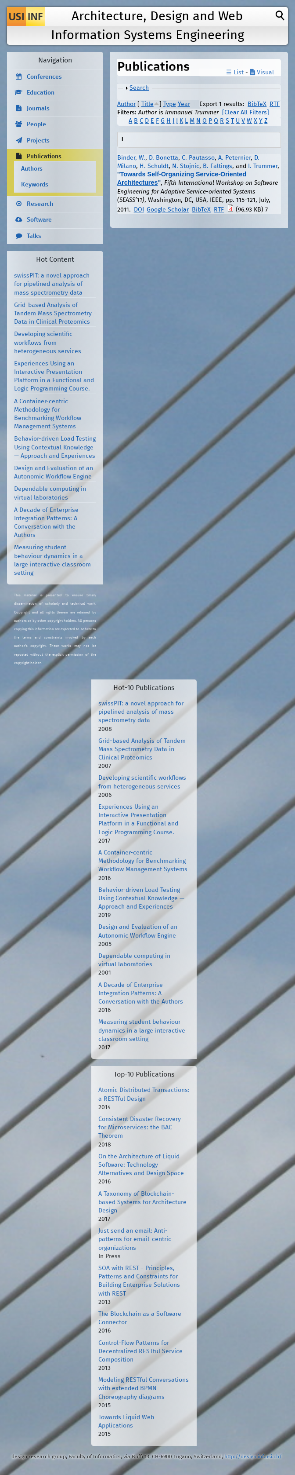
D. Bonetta (163, 158)
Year (184, 104)
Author (126, 104)
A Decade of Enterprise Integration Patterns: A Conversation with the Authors (140, 993)
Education (40, 93)
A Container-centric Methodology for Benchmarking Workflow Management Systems (142, 861)
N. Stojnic (185, 166)
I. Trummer (262, 166)
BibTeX (257, 104)
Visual (262, 72)
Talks (34, 236)
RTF (275, 104)
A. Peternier (234, 158)
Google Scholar (168, 210)
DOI (139, 210)
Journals (38, 109)
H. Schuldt (154, 166)
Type (169, 104)
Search (139, 88)
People (36, 124)
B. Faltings (217, 166)
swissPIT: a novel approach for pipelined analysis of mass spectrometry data (52, 284)
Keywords (34, 185)
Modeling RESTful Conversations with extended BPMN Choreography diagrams (143, 1388)
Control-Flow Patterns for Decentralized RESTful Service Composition (140, 1351)
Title (147, 104)
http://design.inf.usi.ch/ (253, 1456)
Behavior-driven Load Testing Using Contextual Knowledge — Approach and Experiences (55, 447)
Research (40, 204)
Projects (38, 141)
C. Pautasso (198, 158)
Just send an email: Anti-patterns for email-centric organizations (134, 1239)
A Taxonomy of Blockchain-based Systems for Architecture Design (142, 1202)
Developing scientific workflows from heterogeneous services (47, 342)
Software (39, 220)
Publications (44, 156)
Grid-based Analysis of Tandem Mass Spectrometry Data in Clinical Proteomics (53, 313)
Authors (32, 169)
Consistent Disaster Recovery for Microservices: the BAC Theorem (139, 1127)
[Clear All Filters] (245, 113)
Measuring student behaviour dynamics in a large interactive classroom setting (141, 1030)
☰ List (235, 72)
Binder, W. (131, 158)
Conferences (44, 77)
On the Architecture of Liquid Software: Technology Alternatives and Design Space (141, 1165)
